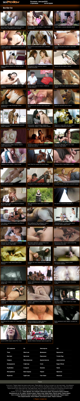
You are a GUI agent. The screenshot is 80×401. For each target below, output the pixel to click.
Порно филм (38, 385)
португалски (61, 360)
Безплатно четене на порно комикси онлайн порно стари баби (11, 243)
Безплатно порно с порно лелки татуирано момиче (63, 263)
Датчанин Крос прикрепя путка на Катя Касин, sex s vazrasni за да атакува (12, 27)
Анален (42, 368)
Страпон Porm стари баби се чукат (64, 164)
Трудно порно (17, 385)
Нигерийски (11, 371)
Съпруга (26, 368)
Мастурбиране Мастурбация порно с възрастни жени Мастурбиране (38, 223)
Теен (8, 352)
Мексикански (27, 360)
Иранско (59, 371)
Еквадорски (11, 364)
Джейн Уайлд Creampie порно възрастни (39, 340)
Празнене (43, 356)
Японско (59, 375)
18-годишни (11, 348)
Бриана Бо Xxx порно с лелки (62, 66)
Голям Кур (60, 356)
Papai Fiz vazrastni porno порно (63, 105)
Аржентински (44, 360)
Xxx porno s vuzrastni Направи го (63, 203)
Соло (41, 364)
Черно (42, 371)
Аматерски (43, 348)
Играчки (9, 375)
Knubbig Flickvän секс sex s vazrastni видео (66, 184)
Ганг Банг (43, 375)
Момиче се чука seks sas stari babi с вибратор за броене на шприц (64, 125)
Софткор (26, 364)
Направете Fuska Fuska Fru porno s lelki (39, 184)
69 (24, 348)
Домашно (43, 352)
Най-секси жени (68, 387)
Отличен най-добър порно (45, 387)
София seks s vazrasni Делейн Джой (64, 27)
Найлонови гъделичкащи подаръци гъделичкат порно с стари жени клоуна (39, 125)
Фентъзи (26, 352)
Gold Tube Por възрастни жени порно (38, 164)
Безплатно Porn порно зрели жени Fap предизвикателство (65, 243)
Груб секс (26, 375)
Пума (58, 368)
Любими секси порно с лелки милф (11, 164)
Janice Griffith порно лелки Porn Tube (11, 340)
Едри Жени (60, 364)
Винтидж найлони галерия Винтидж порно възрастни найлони (38, 243)
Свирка (9, 360)
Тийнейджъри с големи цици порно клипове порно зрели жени (64, 223)
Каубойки (10, 368)
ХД (57, 348)
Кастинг (9, 356)
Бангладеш (27, 371)
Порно (40, 382)
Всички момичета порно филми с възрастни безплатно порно (37, 322)
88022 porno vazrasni (7, 184)
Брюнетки (60, 352)
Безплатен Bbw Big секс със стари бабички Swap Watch (64, 145)
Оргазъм (26, 356)
